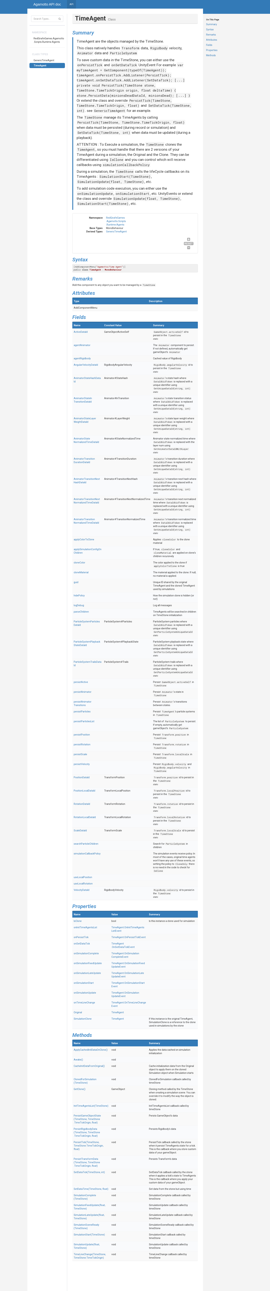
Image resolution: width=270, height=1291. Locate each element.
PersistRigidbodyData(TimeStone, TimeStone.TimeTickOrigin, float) (87, 1132)
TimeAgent (40, 65)
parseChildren (81, 611)
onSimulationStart (132, 193)
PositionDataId (82, 777)
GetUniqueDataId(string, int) (172, 388)
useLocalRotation (83, 883)
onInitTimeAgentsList (85, 927)
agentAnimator (82, 345)
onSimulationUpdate (95, 193)
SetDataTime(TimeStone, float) (91, 1189)
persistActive (81, 682)
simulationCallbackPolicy (126, 165)
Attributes (211, 39)
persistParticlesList (84, 721)
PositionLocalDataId (84, 790)
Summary (211, 24)
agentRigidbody (82, 358)
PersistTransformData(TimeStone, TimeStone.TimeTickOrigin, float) (87, 1162)
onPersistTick (89, 65)
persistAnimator (82, 691)
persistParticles (82, 711)
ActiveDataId (81, 332)
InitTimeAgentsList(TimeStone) (91, 1105)
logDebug (79, 605)
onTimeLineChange (84, 1002)
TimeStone (93, 117)
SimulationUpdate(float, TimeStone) (110, 181)
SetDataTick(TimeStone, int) (103, 132)
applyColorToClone (84, 539)
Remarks (211, 34)
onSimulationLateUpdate (87, 973)
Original (78, 1012)
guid (76, 582)
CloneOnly (181, 864)
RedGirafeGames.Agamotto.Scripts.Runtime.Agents (49, 40)
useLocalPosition (83, 877)
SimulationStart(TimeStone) (124, 176)
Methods (211, 55)
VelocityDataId (81, 890)
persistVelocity (82, 764)
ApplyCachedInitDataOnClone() (91, 1049)
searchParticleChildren (86, 843)
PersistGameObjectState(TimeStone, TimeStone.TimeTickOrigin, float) (87, 1119)
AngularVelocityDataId (86, 364)
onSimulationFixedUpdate (88, 963)
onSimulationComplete (86, 953)
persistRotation (82, 744)
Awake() (78, 1059)
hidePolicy (79, 595)
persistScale (80, 754)
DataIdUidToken (163, 381)
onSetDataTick (124, 65)
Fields (209, 45)
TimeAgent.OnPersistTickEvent (128, 937)
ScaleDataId (80, 830)
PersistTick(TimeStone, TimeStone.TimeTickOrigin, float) (131, 122)
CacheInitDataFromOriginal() (89, 1066)
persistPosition (82, 734)
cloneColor (169, 539)
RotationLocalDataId (85, 817)
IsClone (116, 159)
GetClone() (79, 1089)
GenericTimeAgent (44, 60)
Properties (211, 50)
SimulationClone (83, 1018)
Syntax (210, 29)
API (71, 4)
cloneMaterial (162, 552)
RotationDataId (82, 804)
